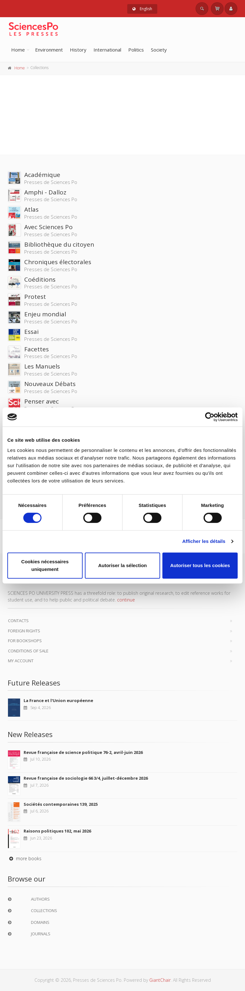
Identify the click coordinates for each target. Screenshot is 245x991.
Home (18, 49)
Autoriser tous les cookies (200, 565)
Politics (136, 49)
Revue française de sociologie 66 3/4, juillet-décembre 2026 (86, 778)
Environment (49, 49)
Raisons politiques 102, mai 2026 (57, 831)
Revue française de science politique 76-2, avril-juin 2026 (83, 752)
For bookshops (25, 640)
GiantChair (160, 980)
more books (24, 858)
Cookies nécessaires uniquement (45, 565)
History (78, 49)
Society (159, 49)
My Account (20, 661)
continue (126, 600)
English (142, 8)
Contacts (18, 620)
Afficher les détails (203, 541)
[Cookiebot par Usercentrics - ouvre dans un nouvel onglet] (210, 417)
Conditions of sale (28, 651)
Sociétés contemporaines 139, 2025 (61, 804)
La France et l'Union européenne (58, 700)
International (107, 49)
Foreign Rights (24, 631)
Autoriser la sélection (122, 565)
